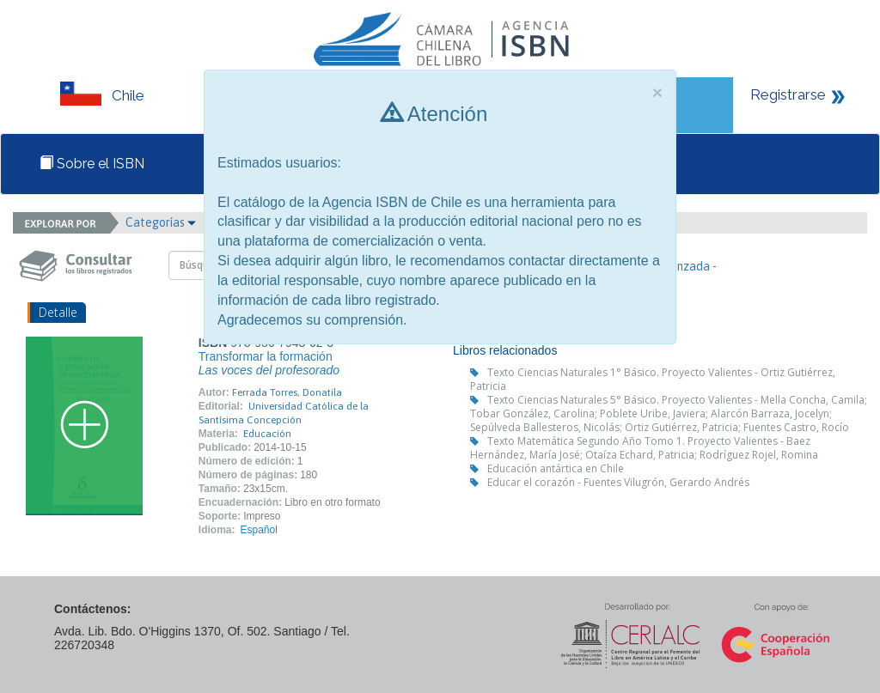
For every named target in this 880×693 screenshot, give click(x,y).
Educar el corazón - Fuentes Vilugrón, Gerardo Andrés (618, 482)
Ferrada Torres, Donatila (287, 392)
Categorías (160, 222)
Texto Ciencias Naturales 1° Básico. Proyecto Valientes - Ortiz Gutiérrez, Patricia (652, 379)
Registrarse (788, 94)
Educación (267, 434)
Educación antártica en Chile (555, 468)
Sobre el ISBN (92, 163)
